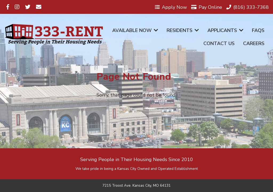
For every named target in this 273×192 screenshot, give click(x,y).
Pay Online (206, 7)
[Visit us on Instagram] (17, 7)
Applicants (225, 30)
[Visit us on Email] (38, 7)
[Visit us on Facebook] (7, 7)
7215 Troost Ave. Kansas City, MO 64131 (136, 185)
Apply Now (171, 7)
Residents (183, 30)
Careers (253, 43)
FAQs (258, 30)
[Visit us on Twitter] (28, 7)
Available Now (135, 30)
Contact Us (219, 43)
